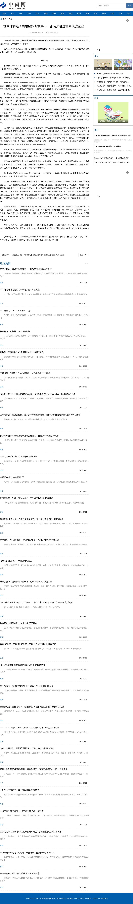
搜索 (129, 5)
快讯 (120, 14)
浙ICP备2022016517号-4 (75, 898)
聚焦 (70, 14)
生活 (62, 14)
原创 (12, 14)
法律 (129, 14)
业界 (21, 14)
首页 (4, 14)
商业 (37, 14)
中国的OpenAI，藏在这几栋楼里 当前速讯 (113, 78)
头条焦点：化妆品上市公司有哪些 (110, 74)
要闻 (104, 14)
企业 (79, 14)
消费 (46, 14)
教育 (95, 14)
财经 (112, 14)
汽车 (29, 14)
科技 (54, 14)
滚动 (87, 14)
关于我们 (56, 898)
